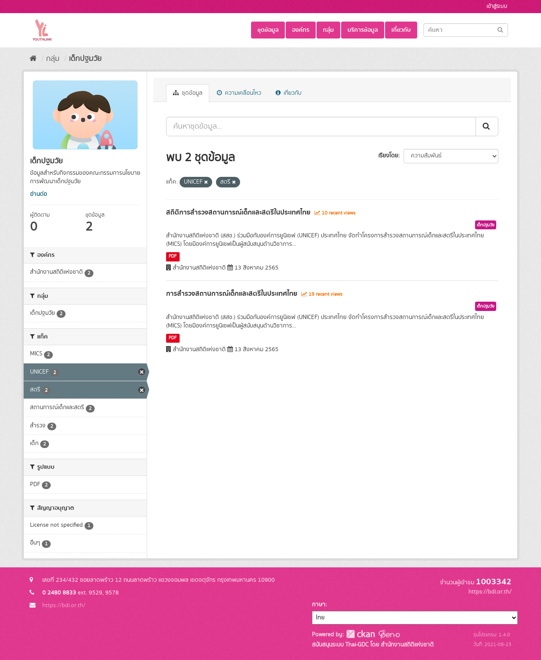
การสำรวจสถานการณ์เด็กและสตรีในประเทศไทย (232, 293)
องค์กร (300, 30)
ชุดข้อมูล (268, 30)
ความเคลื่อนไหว (239, 93)
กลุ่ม (328, 30)
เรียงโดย (388, 155)
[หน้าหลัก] (33, 58)
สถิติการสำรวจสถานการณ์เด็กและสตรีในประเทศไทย (238, 212)
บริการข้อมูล (362, 30)
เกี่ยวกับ (401, 30)
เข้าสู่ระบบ (496, 7)
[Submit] (500, 29)
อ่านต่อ (38, 194)
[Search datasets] (466, 30)
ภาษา (318, 604)
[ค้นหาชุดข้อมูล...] (321, 126)
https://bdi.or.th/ (63, 605)
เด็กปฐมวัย (85, 58)
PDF (173, 256)
